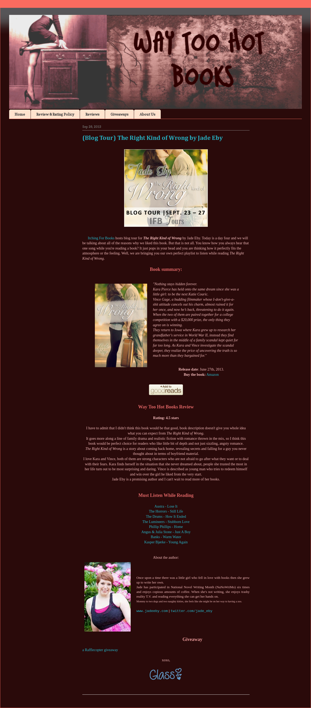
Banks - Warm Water (166, 537)
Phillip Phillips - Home (166, 527)
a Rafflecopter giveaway (100, 650)
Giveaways (119, 114)
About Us (147, 114)
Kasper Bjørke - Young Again (166, 542)
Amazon (212, 375)
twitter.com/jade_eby (191, 611)
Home (20, 114)
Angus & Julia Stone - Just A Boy (166, 532)
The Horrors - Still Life (166, 511)
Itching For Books (101, 238)
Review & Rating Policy (55, 114)
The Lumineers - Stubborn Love (165, 522)
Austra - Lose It (165, 506)
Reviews (92, 114)
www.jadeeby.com (152, 611)
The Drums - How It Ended (166, 517)
